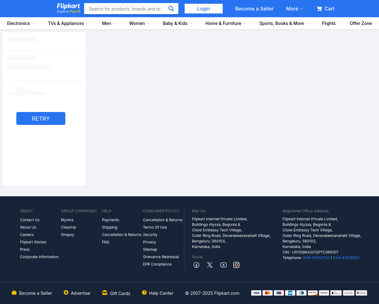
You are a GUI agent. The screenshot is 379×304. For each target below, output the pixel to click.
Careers (27, 234)
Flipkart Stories (33, 242)
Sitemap (150, 249)
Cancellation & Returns (121, 234)
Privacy (149, 242)
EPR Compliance (157, 264)
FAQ (105, 242)
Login (203, 9)
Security (150, 234)
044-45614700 (316, 257)
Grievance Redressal (161, 256)
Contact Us (29, 220)
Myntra (67, 220)
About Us (28, 227)
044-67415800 (346, 257)
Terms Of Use (155, 227)
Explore (68, 11)
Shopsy (67, 234)
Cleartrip (68, 227)
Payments (110, 220)
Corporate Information (39, 256)
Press (25, 249)
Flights (329, 23)
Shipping (109, 227)
